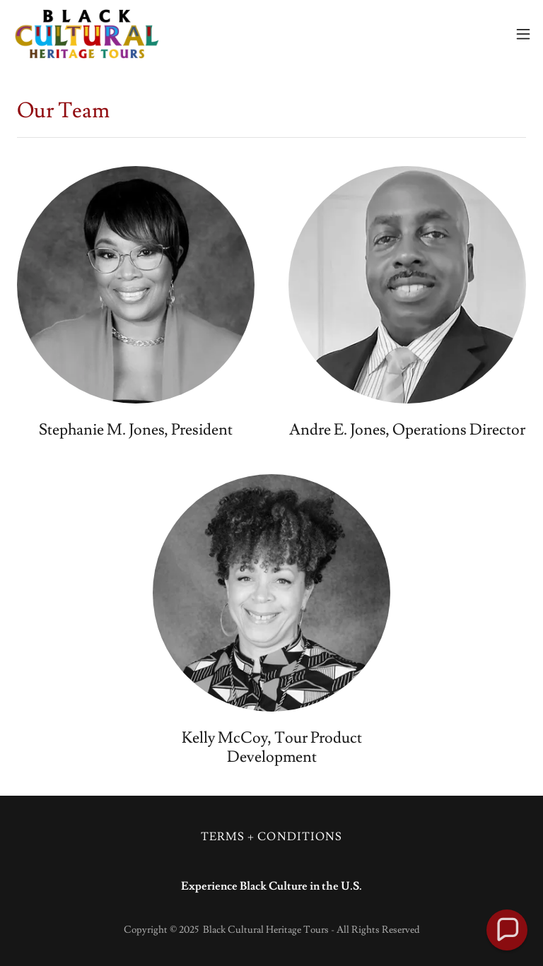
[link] (87, 34)
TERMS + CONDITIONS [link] (271, 837)
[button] (523, 34)
